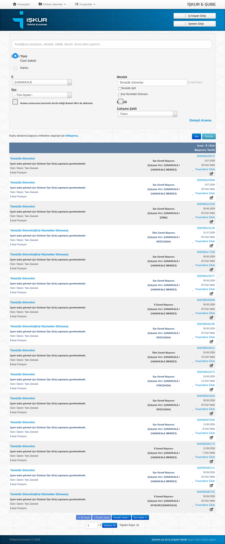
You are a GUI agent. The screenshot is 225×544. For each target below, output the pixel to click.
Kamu (22, 68)
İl (207, 145)
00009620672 (206, 156)
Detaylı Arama (201, 120)
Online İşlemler (52, 4)
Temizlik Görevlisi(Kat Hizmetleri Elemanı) (39, 230)
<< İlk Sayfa (84, 517)
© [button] (32, 539)
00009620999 (206, 180)
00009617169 (206, 252)
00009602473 (206, 372)
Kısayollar (84, 4)
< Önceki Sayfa (101, 517)
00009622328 (206, 204)
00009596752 (206, 491)
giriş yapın (209, 539)
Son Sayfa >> (140, 517)
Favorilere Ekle (205, 169)
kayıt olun (194, 539)
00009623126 (206, 228)
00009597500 (206, 419)
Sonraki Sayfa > (121, 517)
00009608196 (206, 324)
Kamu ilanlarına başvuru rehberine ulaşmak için (44, 135)
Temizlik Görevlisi (22, 158)
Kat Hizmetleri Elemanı (134, 94)
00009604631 (206, 348)
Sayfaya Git (110, 525)
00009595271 (206, 467)
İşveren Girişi (194, 23)
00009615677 (206, 276)
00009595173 (206, 443)
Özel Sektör (26, 57)
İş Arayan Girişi (194, 15)
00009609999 (206, 300)
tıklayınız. (72, 135)
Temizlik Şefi (128, 88)
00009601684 (206, 395)
